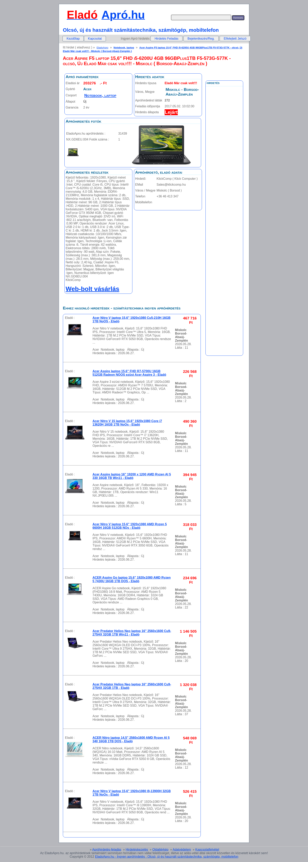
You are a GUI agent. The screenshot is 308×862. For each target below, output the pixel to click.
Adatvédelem (182, 849)
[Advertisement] (224, 174)
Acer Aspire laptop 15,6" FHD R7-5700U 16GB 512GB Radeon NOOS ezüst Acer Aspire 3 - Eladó (129, 372)
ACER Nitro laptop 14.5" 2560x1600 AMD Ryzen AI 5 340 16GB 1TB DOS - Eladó (131, 739)
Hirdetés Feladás (166, 38)
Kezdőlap (73, 38)
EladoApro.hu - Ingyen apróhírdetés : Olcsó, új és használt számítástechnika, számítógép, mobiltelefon (166, 856)
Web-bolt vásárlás (92, 288)
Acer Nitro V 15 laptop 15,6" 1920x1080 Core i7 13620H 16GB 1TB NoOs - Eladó (127, 422)
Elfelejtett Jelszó (235, 38)
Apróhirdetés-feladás (106, 849)
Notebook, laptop (124, 47)
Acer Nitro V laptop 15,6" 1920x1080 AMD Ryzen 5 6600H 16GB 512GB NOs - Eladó (130, 526)
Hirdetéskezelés (137, 849)
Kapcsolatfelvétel (207, 849)
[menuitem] (73, 38)
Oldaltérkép (160, 849)
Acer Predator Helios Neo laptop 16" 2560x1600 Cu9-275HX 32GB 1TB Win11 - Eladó (132, 632)
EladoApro (102, 47)
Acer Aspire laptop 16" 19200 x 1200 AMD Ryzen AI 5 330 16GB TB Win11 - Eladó (132, 476)
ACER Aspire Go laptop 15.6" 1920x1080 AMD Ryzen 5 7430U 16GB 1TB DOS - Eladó (132, 579)
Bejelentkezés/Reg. (201, 38)
